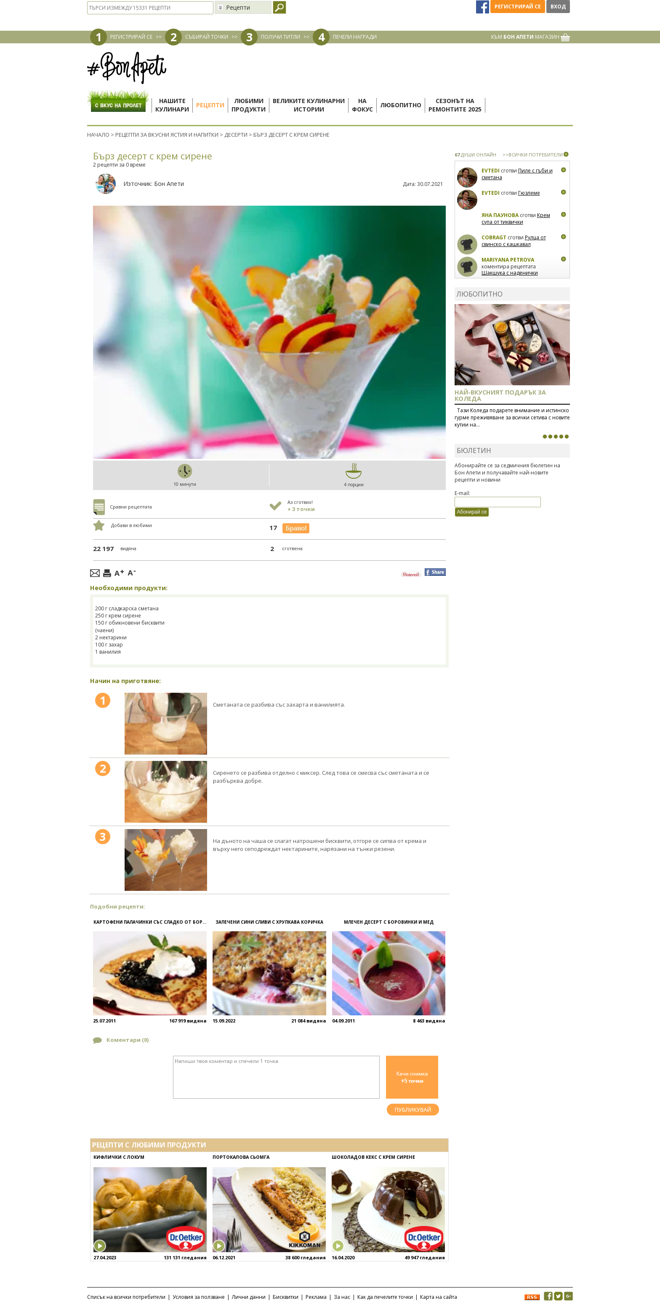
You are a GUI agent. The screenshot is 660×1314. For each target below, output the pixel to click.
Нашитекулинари (172, 105)
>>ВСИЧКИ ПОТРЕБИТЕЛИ (533, 154)
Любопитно (400, 105)
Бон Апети (169, 184)
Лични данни (249, 1297)
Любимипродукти (249, 105)
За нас (342, 1297)
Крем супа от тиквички (516, 218)
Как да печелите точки (385, 1297)
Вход (558, 6)
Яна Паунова (500, 215)
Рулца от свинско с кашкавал (514, 241)
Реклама (316, 1297)
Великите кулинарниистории (309, 105)
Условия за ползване (199, 1297)
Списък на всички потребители (126, 1297)
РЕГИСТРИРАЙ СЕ (131, 36)
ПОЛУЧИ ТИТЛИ (280, 36)
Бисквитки (285, 1297)
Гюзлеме (529, 192)
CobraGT (494, 237)
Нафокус (362, 105)
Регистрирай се (518, 6)
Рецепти (210, 105)
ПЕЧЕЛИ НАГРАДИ (355, 36)
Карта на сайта (438, 1297)
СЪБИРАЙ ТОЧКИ (206, 36)
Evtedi (491, 170)
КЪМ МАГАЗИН (530, 36)
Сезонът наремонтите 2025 (455, 105)
